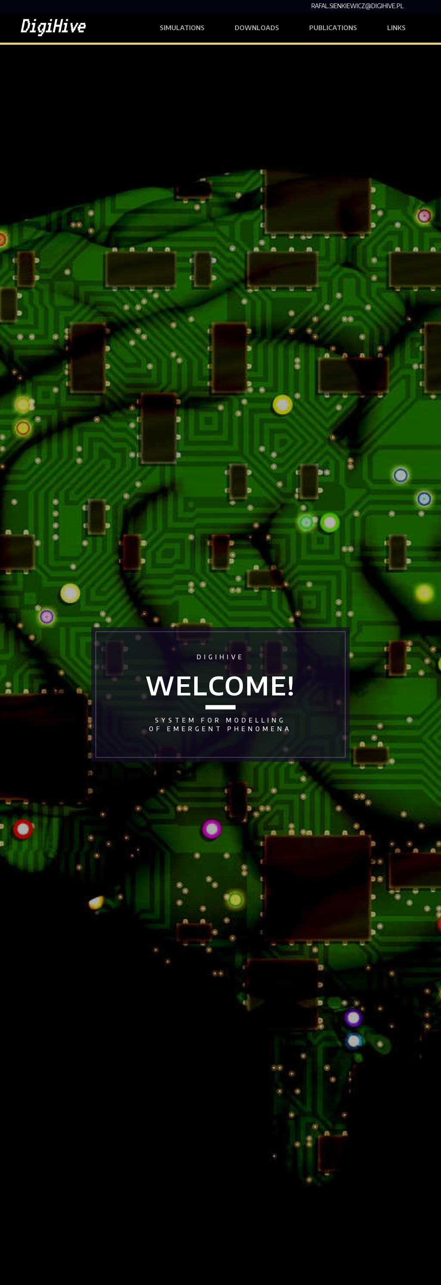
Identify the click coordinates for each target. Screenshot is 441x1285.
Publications (333, 27)
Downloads (257, 27)
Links (404, 26)
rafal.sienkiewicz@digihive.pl (357, 5)
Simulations (182, 27)
